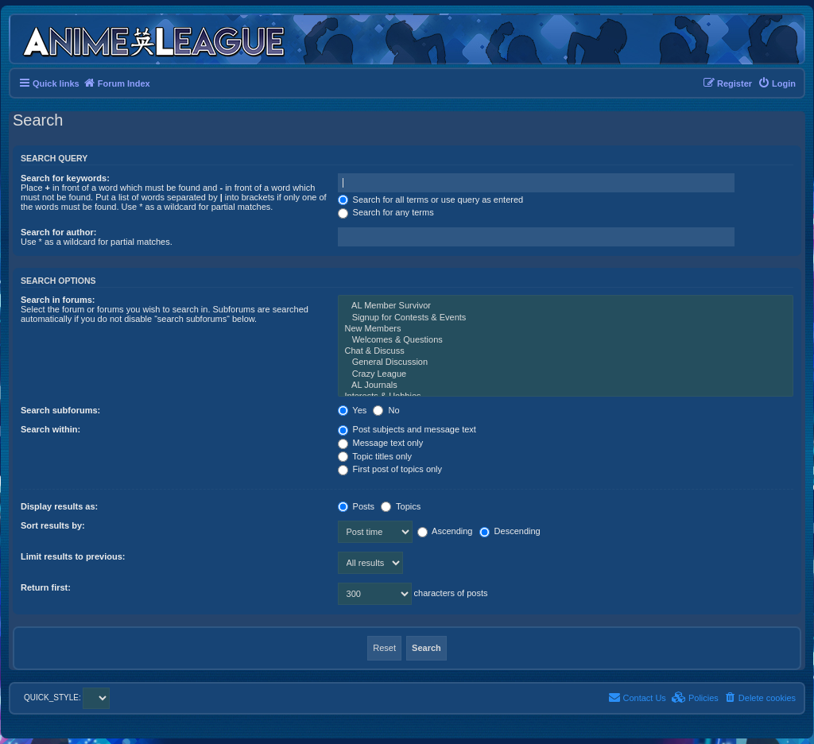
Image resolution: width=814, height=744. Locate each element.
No (386, 410)
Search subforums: (60, 410)
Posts (356, 506)
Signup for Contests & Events (565, 318)
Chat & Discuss (565, 351)
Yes (352, 410)
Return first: (46, 587)
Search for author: (58, 232)
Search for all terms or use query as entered (431, 199)
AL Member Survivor (565, 306)
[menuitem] (777, 83)
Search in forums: (58, 299)
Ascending (445, 531)
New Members (565, 329)
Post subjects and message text (407, 429)
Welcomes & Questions (565, 340)
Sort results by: (53, 525)
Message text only (381, 443)
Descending (510, 531)
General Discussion (565, 362)
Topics (401, 506)
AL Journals (565, 385)
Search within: (50, 429)
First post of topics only (390, 469)
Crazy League (565, 374)
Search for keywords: (65, 178)
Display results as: (59, 506)
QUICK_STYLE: (67, 697)
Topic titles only (375, 456)
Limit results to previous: (73, 556)
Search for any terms (386, 212)
